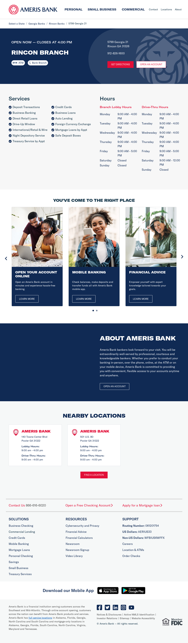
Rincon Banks (57, 23)
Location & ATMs (133, 550)
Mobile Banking (19, 544)
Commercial (133, 9)
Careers (127, 544)
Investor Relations (107, 618)
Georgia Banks (36, 23)
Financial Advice (76, 531)
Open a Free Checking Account (89, 505)
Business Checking (21, 525)
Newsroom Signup (77, 550)
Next (182, 256)
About (178, 9)
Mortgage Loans (19, 550)
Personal (73, 9)
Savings (14, 562)
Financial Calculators (79, 538)
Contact (153, 9)
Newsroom (73, 544)
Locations (166, 9)
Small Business (102, 9)
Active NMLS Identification (139, 614)
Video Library (74, 556)
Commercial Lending (22, 531)
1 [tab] (92, 310)
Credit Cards (17, 538)
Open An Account (151, 64)
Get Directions (120, 64)
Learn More (27, 298)
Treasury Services (20, 574)
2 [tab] (96, 310)
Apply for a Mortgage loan (142, 505)
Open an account (115, 386)
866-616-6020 (36, 505)
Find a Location (94, 474)
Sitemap (124, 618)
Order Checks (131, 556)
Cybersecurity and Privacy (82, 525)
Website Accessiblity (143, 618)
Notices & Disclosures (109, 614)
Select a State (17, 23)
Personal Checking (21, 556)
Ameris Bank (36, 431)
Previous (6, 258)
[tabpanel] (37, 256)
